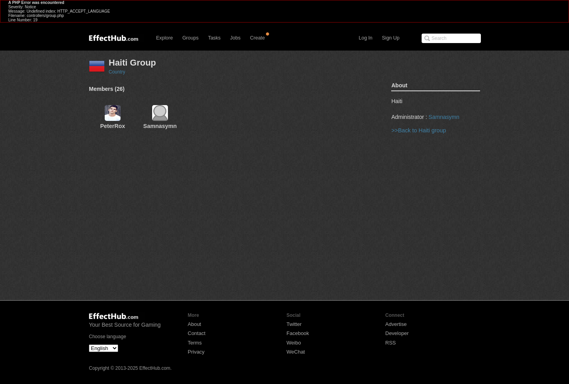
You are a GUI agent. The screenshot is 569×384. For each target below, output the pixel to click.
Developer (397, 333)
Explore (164, 38)
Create (257, 38)
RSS (390, 343)
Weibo (293, 343)
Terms (195, 343)
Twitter (293, 324)
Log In (366, 38)
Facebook (297, 333)
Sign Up (390, 38)
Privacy (196, 352)
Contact (196, 333)
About (194, 324)
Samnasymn (444, 117)
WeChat (295, 352)
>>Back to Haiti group (418, 130)
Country (117, 72)
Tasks (214, 38)
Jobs (235, 38)
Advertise (396, 324)
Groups (190, 38)
